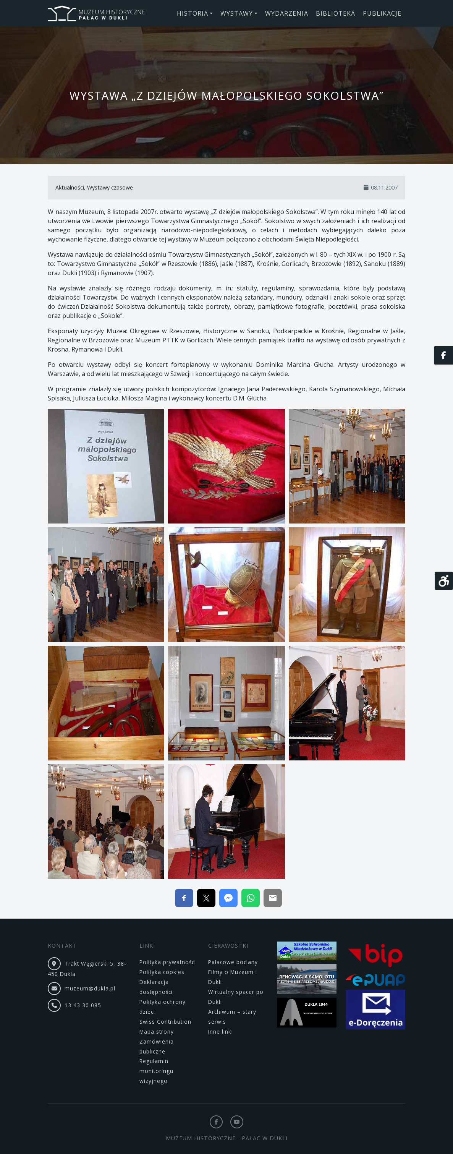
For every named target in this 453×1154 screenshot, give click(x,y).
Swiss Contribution (165, 1021)
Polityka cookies (161, 972)
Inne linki (220, 1031)
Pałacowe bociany (233, 962)
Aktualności (69, 187)
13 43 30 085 (83, 1005)
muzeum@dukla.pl (90, 988)
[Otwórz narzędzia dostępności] (444, 581)
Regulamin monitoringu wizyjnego (156, 1070)
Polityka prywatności (167, 962)
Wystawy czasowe (110, 187)
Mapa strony (156, 1031)
